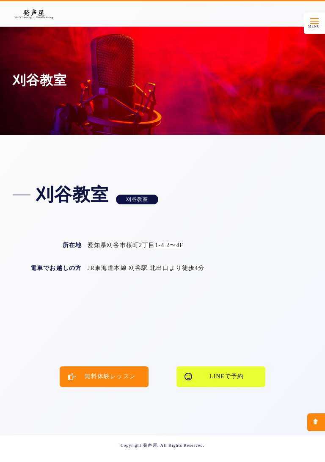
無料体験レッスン (102, 376)
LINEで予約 (214, 376)
